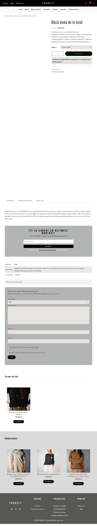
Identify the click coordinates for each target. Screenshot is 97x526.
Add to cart (78, 53)
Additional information (25, 203)
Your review (12, 308)
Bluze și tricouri (36, 9)
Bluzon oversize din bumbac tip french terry (78, 477)
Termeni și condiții (59, 508)
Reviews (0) (40, 203)
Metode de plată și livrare (59, 517)
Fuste (20, 9)
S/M (15, 267)
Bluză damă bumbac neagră (18, 416)
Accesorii (63, 9)
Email (10, 341)
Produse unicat (73, 9)
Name (10, 331)
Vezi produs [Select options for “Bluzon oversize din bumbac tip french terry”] (78, 486)
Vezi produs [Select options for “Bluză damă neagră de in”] (48, 484)
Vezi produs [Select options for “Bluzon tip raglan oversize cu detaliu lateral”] (18, 486)
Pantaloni (47, 9)
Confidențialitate (59, 511)
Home (7, 16)
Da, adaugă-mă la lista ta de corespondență (23, 350)
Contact (5, 3)
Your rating (11, 302)
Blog (12, 3)
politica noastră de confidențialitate (47, 252)
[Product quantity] (58, 54)
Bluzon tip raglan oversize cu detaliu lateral (18, 477)
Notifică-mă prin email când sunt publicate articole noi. (27, 355)
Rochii (27, 9)
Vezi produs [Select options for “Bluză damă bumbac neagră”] (18, 424)
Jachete (55, 9)
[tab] (10, 203)
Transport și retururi (37, 511)
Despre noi (19, 3)
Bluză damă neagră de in (48, 476)
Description (10, 203)
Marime (54, 47)
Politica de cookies (59, 514)
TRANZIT (49, 3)
